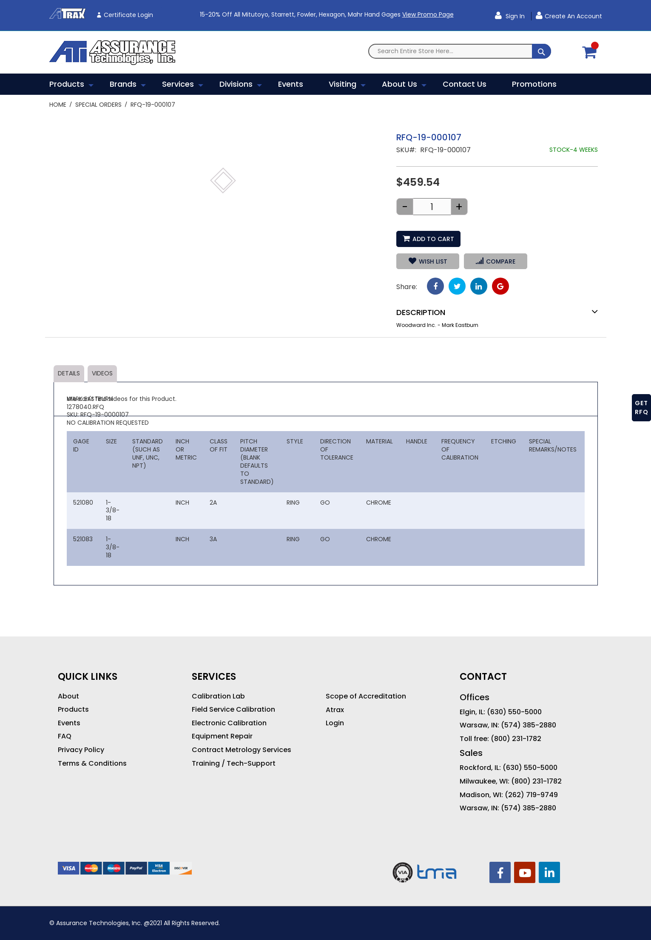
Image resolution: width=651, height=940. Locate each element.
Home (57, 104)
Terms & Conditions (92, 763)
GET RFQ (641, 407)
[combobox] (459, 51)
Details (69, 373)
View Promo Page (428, 14)
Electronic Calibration (229, 723)
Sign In (514, 16)
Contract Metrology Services (241, 750)
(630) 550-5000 (514, 712)
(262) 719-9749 (531, 795)
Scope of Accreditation (366, 696)
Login (335, 723)
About (68, 696)
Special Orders (98, 104)
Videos (102, 373)
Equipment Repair (222, 736)
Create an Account (573, 16)
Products (73, 709)
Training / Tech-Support (234, 763)
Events (69, 723)
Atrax (335, 710)
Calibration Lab (218, 696)
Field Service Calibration (233, 709)
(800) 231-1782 (516, 739)
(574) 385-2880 (528, 725)
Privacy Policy (81, 750)
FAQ (64, 736)
